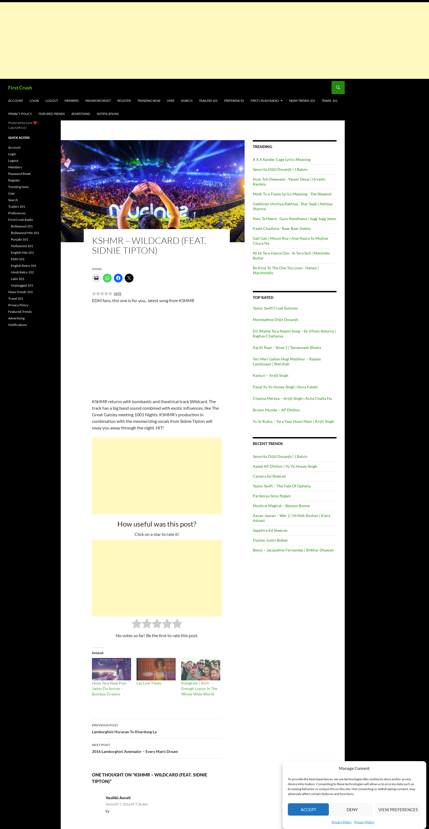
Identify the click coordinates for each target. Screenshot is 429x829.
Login (34, 100)
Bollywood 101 (22, 226)
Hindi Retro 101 (22, 272)
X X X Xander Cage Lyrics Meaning (282, 159)
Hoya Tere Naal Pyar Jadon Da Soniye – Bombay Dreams (109, 688)
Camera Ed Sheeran (269, 476)
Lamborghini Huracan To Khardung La (157, 728)
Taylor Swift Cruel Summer (275, 308)
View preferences (398, 809)
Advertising (80, 113)
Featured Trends (52, 113)
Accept (308, 809)
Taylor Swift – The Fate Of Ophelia (282, 486)
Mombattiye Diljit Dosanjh (275, 319)
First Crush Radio (265, 100)
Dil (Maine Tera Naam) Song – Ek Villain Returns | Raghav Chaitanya (294, 333)
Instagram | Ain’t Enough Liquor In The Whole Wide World (199, 688)
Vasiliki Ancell (118, 797)
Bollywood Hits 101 (25, 233)
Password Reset (98, 100)
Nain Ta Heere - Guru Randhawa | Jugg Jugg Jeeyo (294, 218)
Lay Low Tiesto (149, 683)
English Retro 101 (23, 266)
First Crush (20, 88)
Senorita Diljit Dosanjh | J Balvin (280, 169)
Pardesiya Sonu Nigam (272, 495)
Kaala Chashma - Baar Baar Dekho (282, 228)
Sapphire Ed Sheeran (270, 530)
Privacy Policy (342, 822)
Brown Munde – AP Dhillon (276, 410)
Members (72, 100)
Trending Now (148, 100)
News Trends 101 (302, 100)
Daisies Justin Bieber (270, 540)
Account (15, 100)
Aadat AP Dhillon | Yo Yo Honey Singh (285, 466)
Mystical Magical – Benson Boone (281, 505)
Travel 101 (329, 100)
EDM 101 (18, 259)
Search (186, 100)
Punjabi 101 (19, 239)
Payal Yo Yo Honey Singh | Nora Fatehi (285, 387)
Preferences (234, 100)
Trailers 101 (208, 100)
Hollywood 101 (22, 246)
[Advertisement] (164, 40)
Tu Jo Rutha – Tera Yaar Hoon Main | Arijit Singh (293, 421)
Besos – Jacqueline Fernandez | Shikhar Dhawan (293, 550)
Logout (51, 100)
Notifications (108, 113)
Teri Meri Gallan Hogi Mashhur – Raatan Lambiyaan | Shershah (287, 361)
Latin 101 (17, 279)
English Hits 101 (22, 252)
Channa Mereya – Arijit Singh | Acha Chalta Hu (292, 398)
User (170, 100)
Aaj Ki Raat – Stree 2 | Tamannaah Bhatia (287, 347)
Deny (352, 809)
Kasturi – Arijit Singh (270, 375)
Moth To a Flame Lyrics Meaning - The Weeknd (292, 194)
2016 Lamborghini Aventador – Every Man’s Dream (157, 748)
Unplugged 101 (22, 285)
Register (124, 100)
